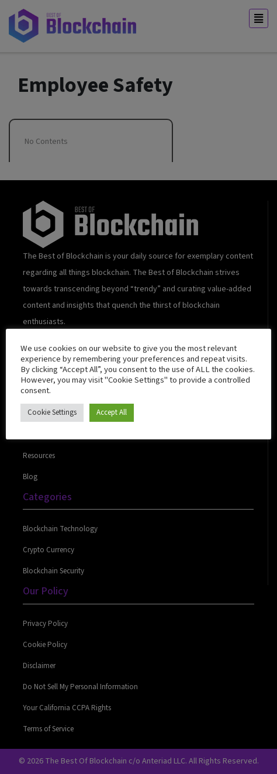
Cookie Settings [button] (52, 412)
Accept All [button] (111, 412)
